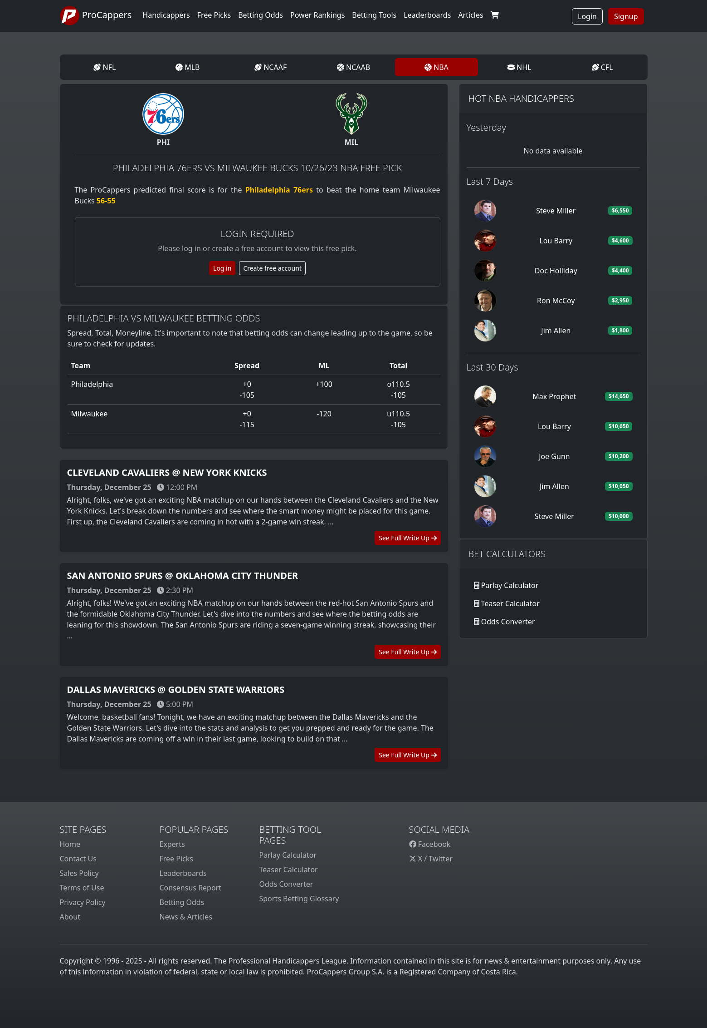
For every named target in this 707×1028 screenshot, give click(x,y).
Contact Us (78, 859)
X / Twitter (431, 859)
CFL (602, 67)
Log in (222, 268)
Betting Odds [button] (260, 15)
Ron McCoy (556, 301)
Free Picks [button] (214, 15)
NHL (519, 67)
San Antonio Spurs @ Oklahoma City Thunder (182, 575)
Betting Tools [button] (374, 15)
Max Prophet (554, 396)
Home (70, 844)
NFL (104, 67)
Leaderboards (427, 15)
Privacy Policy (83, 902)
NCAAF (270, 67)
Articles (470, 15)
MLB (188, 67)
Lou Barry (555, 241)
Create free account (272, 268)
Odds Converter (508, 622)
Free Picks (177, 859)
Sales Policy (79, 873)
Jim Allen (555, 331)
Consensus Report (191, 888)
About (70, 917)
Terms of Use (82, 888)
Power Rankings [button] (317, 15)
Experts (172, 844)
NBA (436, 67)
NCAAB (353, 67)
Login (587, 16)
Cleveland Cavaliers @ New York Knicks (167, 472)
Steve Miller (555, 211)
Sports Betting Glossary (299, 899)
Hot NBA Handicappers (521, 98)
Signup (626, 16)
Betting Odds (182, 902)
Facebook (430, 844)
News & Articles (186, 917)
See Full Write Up (407, 538)
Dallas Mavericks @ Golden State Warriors (176, 689)
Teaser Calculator (510, 603)
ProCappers (96, 16)
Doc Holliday (556, 271)
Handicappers (166, 15)
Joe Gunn (554, 456)
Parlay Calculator (510, 585)
